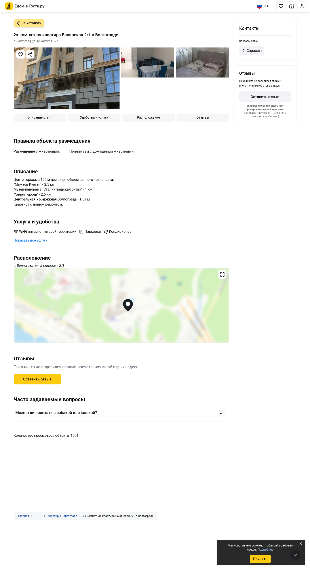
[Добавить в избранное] (20, 54)
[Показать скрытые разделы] (39, 516)
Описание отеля (39, 117)
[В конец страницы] (295, 555)
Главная (23, 516)
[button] (281, 6)
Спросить (251, 50)
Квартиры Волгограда (62, 516)
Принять (260, 559)
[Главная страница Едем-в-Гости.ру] (24, 6)
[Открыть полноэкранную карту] (121, 305)
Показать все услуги (31, 240)
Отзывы (202, 117)
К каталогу (27, 23)
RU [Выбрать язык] (262, 6)
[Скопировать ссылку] (30, 54)
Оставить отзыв (37, 379)
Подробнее (265, 549)
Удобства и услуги (94, 117)
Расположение (148, 117)
